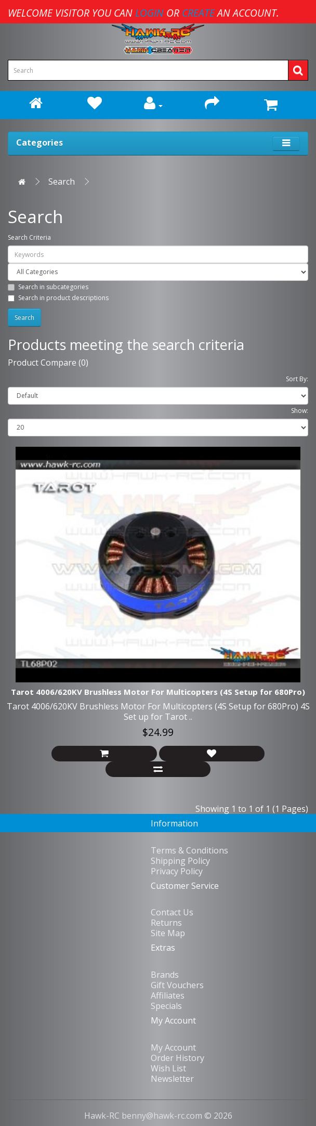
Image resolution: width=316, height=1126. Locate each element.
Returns (166, 922)
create (198, 13)
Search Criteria (29, 237)
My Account (173, 1047)
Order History (177, 1058)
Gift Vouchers (177, 985)
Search (61, 181)
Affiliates (168, 995)
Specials (166, 1006)
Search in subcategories (48, 286)
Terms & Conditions (189, 850)
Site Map (168, 933)
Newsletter (172, 1078)
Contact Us (172, 912)
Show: (299, 410)
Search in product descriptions (58, 297)
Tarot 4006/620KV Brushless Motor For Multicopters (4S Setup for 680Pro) (158, 692)
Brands (165, 974)
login (149, 13)
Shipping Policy (180, 860)
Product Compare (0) (48, 362)
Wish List (168, 1068)
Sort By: (297, 378)
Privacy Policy (177, 871)
